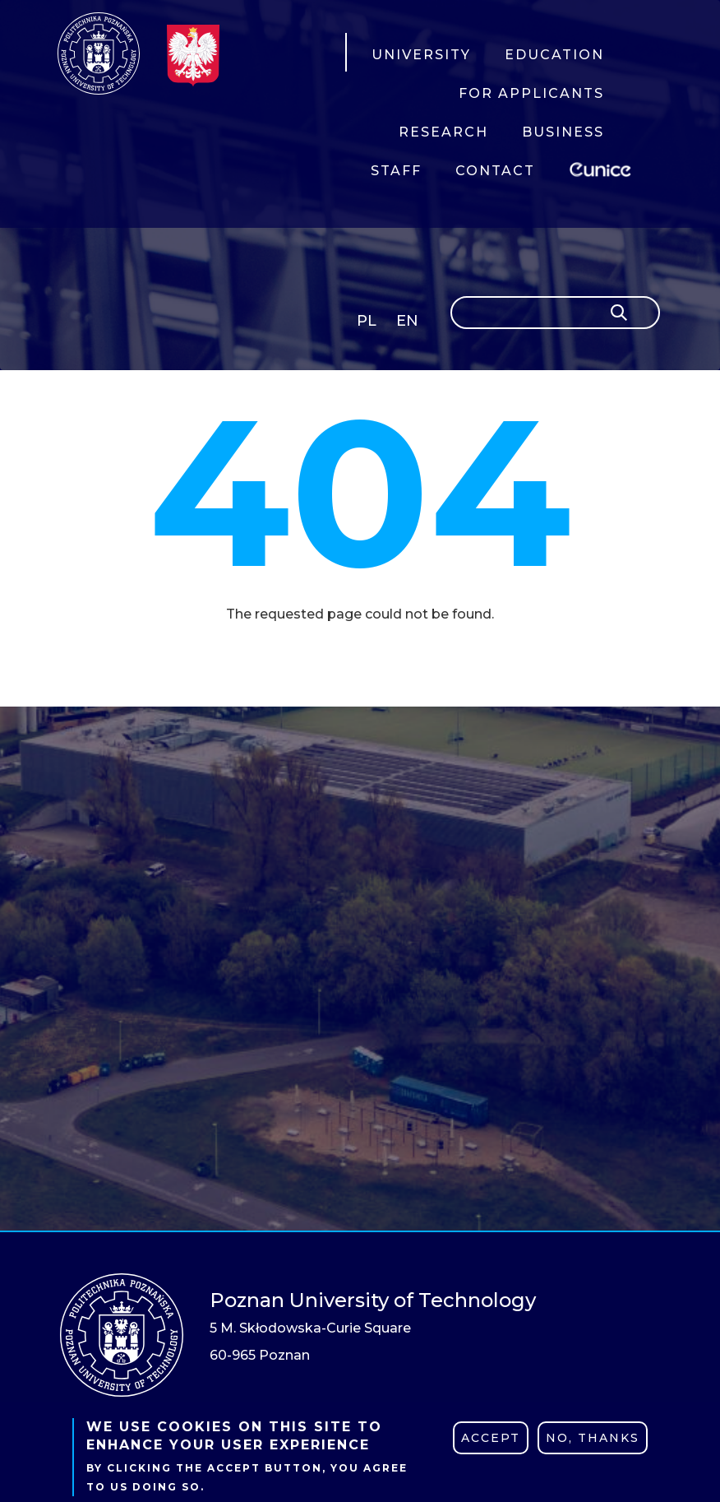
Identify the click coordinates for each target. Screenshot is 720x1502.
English (409, 324)
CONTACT (495, 170)
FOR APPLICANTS (531, 93)
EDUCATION (554, 55)
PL (366, 321)
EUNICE (603, 167)
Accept (490, 1437)
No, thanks (592, 1437)
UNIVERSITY (421, 55)
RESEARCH (443, 132)
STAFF (396, 170)
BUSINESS (563, 132)
